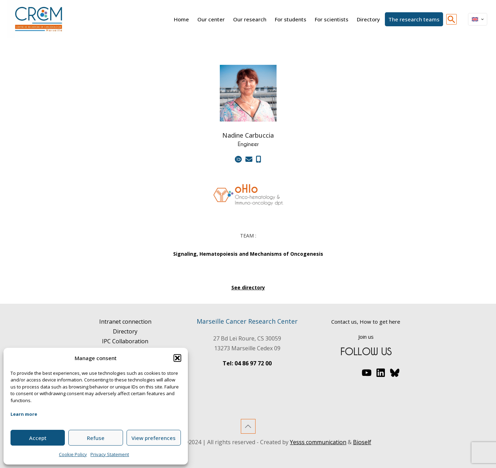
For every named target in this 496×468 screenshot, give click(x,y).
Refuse (95, 437)
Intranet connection (125, 321)
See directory (248, 287)
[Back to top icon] (248, 426)
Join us (366, 336)
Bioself (362, 442)
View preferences (153, 437)
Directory (125, 331)
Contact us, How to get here (365, 321)
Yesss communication (318, 442)
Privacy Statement (109, 454)
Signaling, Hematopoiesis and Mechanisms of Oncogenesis (248, 253)
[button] (177, 358)
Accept (38, 437)
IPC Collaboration (125, 341)
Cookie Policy (73, 454)
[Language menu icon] (477, 19)
